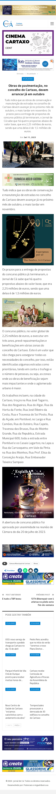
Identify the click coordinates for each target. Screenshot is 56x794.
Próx (17, 729)
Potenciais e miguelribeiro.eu (36, 789)
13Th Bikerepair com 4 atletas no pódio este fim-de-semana (42, 606)
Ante (9, 729)
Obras (36, 568)
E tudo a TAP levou (11, 603)
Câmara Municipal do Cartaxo (19, 568)
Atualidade (28, 78)
